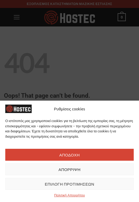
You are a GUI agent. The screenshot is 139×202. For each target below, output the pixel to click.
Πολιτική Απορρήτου (69, 195)
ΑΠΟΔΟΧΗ (69, 154)
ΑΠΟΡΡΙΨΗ (70, 169)
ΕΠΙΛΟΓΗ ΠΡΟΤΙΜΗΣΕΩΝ (69, 184)
